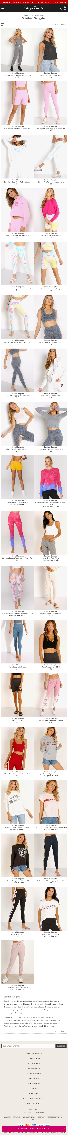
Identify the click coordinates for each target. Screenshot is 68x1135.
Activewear (34, 1073)
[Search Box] (60, 8)
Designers (34, 1058)
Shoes (34, 1088)
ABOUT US (7, 1117)
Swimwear (34, 1068)
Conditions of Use (58, 1132)
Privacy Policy (46, 1132)
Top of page (34, 1103)
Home (26, 15)
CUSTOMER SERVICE (29, 1117)
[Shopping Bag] (65, 8)
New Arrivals (34, 1053)
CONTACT (41, 1117)
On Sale (34, 1093)
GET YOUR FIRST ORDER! (41, 1128)
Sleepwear (34, 1083)
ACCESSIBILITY (52, 1117)
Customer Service (34, 1098)
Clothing (34, 1063)
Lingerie (34, 1078)
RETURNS (16, 1117)
